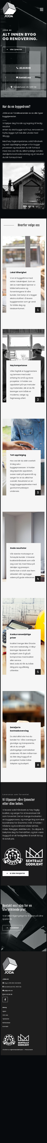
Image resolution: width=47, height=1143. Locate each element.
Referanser (6, 1023)
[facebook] (5, 999)
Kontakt (5, 1026)
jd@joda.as (8, 990)
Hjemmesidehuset (16, 1050)
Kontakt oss (23, 77)
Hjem (4, 1011)
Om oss (5, 1015)
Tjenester (6, 1019)
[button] (14, 49)
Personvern (29, 1050)
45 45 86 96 (8, 994)
